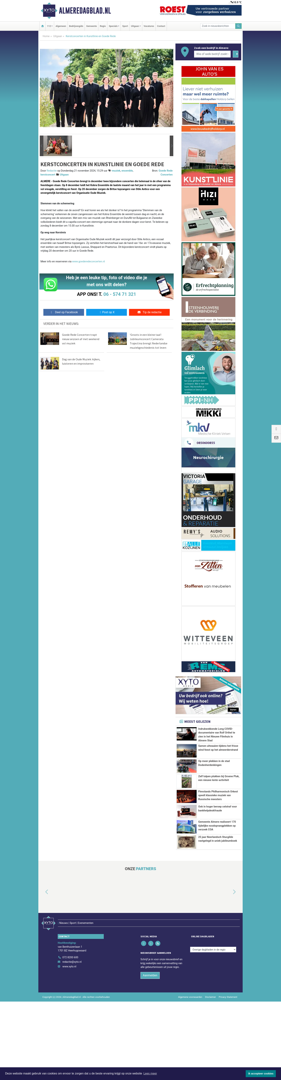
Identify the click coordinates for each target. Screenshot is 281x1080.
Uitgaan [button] (135, 26)
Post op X (107, 312)
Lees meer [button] (150, 1073)
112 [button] (49, 26)
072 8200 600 (70, 1035)
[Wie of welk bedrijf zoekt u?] (212, 54)
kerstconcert (48, 174)
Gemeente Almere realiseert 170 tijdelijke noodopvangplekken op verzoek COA (217, 887)
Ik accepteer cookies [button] (260, 1073)
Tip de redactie (149, 312)
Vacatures (149, 26)
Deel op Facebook (64, 312)
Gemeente (91, 26)
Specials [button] (113, 26)
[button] (41, 146)
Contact (161, 26)
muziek (116, 170)
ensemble (127, 170)
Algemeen (61, 26)
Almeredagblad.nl (85, 10)
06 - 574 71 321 (119, 294)
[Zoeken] (238, 26)
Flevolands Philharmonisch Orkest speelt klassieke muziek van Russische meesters (218, 837)
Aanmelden (150, 1053)
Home (46, 36)
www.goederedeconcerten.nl (88, 261)
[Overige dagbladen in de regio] (213, 1028)
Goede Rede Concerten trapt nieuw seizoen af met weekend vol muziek (80, 339)
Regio (103, 26)
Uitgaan (57, 36)
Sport (125, 26)
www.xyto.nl (69, 1045)
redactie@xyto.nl (72, 1040)
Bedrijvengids (76, 26)
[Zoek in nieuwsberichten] (217, 26)
